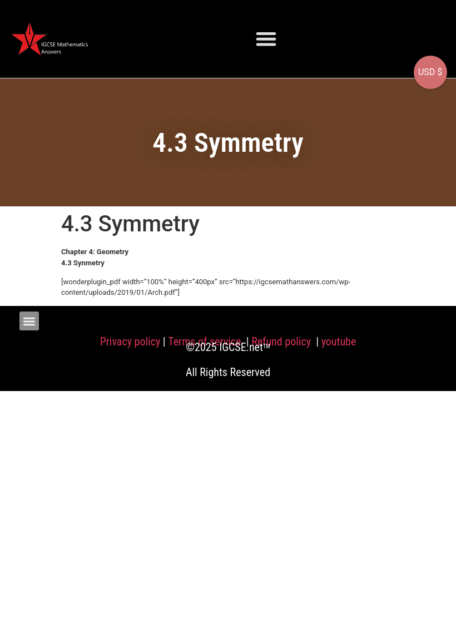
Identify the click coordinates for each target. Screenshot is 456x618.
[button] (266, 38)
